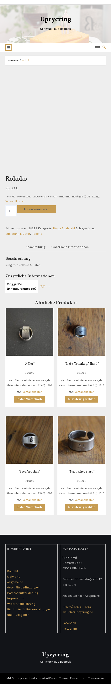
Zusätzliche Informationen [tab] (69, 247)
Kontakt (12, 571)
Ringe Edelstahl (64, 228)
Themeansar (96, 678)
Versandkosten (15, 201)
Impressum (15, 598)
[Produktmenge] (11, 210)
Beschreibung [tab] (35, 247)
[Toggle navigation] (97, 47)
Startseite (12, 60)
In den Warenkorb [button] (29, 399)
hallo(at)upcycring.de (78, 612)
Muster (25, 233)
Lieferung (13, 576)
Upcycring (55, 19)
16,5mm (44, 286)
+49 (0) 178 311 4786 (77, 606)
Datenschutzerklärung (22, 593)
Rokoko (26, 60)
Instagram (69, 628)
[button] (8, 47)
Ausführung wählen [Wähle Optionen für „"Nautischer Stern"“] (81, 507)
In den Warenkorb (36, 209)
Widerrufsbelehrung (21, 604)
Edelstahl (11, 233)
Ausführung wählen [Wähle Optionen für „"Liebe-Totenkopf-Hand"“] (81, 399)
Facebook (69, 623)
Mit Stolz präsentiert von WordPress (31, 678)
